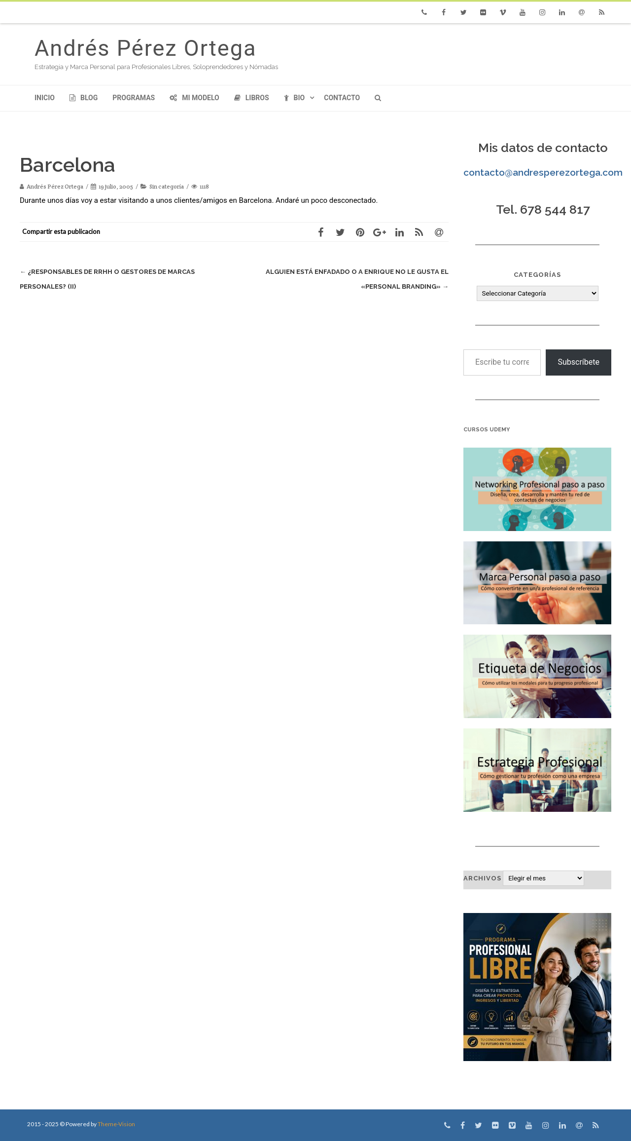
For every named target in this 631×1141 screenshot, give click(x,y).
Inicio (45, 98)
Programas (133, 98)
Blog (84, 98)
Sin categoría (166, 186)
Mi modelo (194, 98)
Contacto (342, 98)
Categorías (537, 274)
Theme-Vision (116, 1124)
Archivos (482, 878)
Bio (294, 98)
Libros (251, 98)
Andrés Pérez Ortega (145, 48)
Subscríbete (578, 362)
